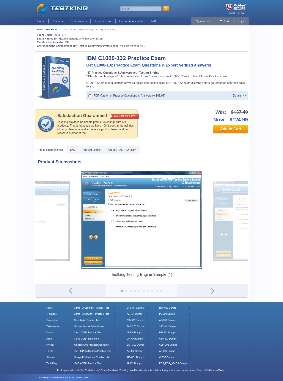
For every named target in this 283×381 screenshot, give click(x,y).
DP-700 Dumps (135, 338)
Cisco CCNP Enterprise (86, 338)
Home (41, 21)
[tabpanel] (141, 224)
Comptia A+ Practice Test (87, 320)
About (49, 338)
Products (57, 21)
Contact (50, 332)
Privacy (50, 344)
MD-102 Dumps (167, 332)
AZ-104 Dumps (135, 314)
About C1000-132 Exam (122, 149)
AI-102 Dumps (134, 363)
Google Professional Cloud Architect (93, 357)
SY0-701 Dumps (135, 307)
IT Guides (51, 314)
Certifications (79, 21)
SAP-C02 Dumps (136, 344)
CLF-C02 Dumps (168, 344)
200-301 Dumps (135, 320)
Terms (49, 351)
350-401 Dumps (167, 326)
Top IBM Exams (91, 149)
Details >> (239, 95)
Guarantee (52, 320)
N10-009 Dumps (167, 307)
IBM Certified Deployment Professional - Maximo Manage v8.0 (108, 46)
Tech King (51, 363)
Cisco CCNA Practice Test (88, 332)
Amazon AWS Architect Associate (91, 344)
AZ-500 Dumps (167, 351)
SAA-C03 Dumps (136, 326)
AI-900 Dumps (134, 332)
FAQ (153, 21)
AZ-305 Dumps (135, 351)
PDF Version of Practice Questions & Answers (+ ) (129, 95)
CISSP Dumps (166, 357)
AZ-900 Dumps (167, 320)
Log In (241, 21)
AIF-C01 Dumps (135, 357)
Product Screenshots (50, 149)
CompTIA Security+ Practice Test (91, 307)
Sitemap (50, 357)
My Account (203, 21)
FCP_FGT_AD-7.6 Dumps (173, 363)
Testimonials (52, 326)
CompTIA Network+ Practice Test (91, 314)
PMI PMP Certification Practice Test (92, 351)
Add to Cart (230, 129)
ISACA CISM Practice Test (88, 363)
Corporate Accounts (131, 21)
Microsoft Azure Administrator (89, 326)
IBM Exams (51, 29)
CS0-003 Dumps (168, 338)
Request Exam (103, 21)
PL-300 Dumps (167, 314)
